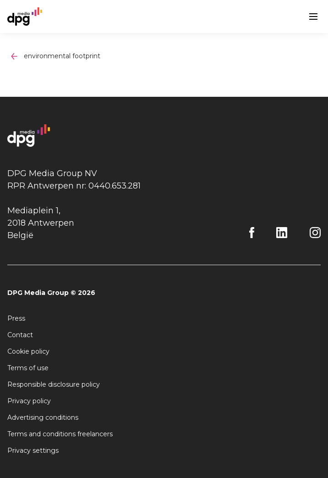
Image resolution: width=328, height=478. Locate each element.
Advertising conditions (42, 417)
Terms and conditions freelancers (60, 434)
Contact (20, 335)
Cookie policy (28, 351)
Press (16, 318)
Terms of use (28, 368)
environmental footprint (62, 56)
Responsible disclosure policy (53, 384)
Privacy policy (29, 401)
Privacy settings (33, 450)
